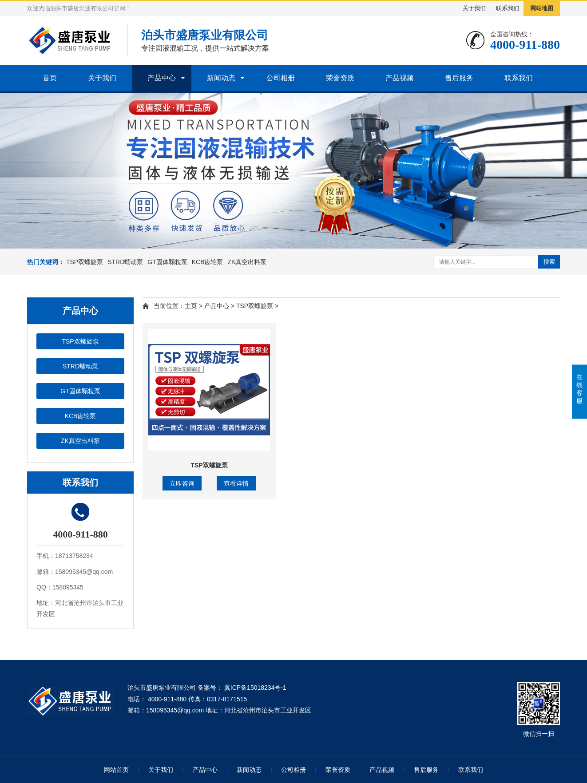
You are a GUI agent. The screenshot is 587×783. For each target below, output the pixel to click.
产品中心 (161, 78)
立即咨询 (182, 483)
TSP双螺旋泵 (84, 261)
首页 (50, 78)
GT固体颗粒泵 (167, 261)
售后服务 (459, 78)
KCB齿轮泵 (207, 261)
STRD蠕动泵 (125, 261)
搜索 (549, 261)
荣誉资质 (340, 78)
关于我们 (474, 8)
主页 (191, 305)
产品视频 (399, 78)
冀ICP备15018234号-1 (254, 687)
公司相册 (280, 78)
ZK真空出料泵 (247, 261)
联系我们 (507, 8)
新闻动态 (221, 78)
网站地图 (541, 8)
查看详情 (236, 483)
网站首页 (116, 769)
